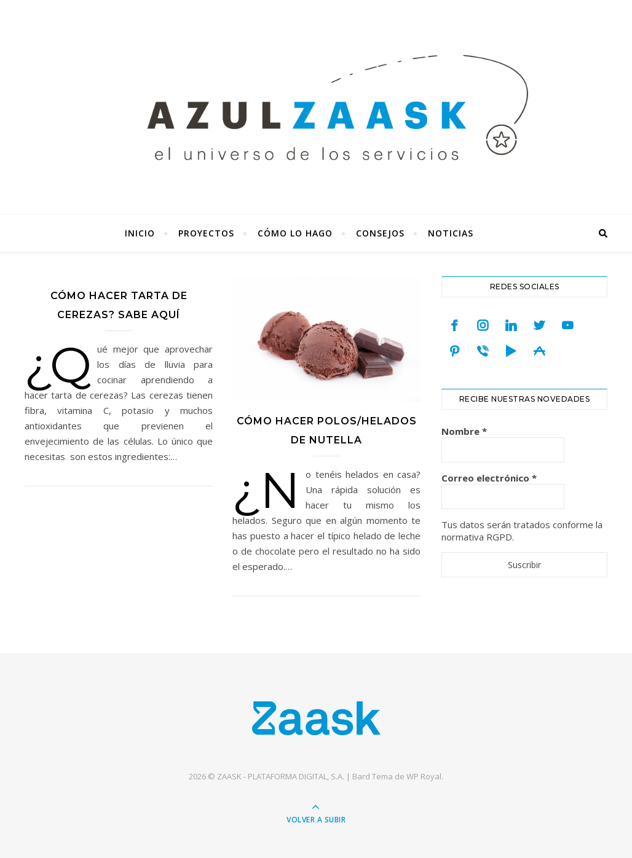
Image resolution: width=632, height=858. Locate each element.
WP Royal (423, 776)
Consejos (380, 233)
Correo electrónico (489, 478)
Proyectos (206, 233)
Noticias (450, 233)
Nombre (464, 431)
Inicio (140, 233)
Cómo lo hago (295, 233)
